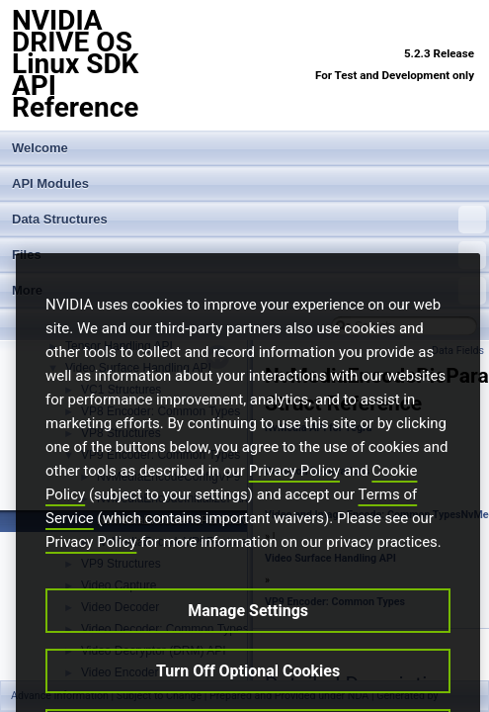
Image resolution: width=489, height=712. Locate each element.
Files (249, 255)
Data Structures (249, 219)
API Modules (50, 183)
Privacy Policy (294, 503)
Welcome (40, 147)
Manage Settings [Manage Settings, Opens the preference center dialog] (248, 643)
